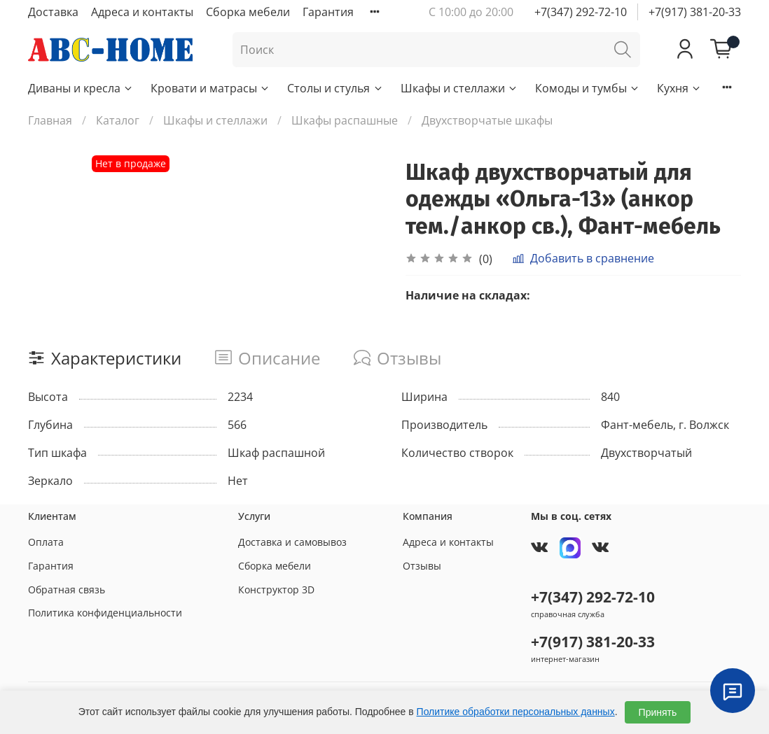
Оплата (46, 542)
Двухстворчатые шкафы (487, 120)
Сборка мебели (248, 12)
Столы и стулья (335, 88)
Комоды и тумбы (587, 88)
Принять (658, 712)
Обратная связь (66, 589)
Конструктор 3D (276, 589)
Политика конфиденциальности (105, 612)
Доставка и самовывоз (292, 542)
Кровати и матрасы (210, 88)
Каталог (117, 120)
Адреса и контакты (142, 12)
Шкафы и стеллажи (459, 88)
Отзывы (422, 565)
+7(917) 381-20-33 (695, 12)
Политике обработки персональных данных (516, 711)
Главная (50, 120)
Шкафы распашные (344, 120)
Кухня (679, 88)
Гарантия (328, 12)
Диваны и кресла (81, 88)
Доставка (53, 12)
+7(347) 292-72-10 (580, 12)
